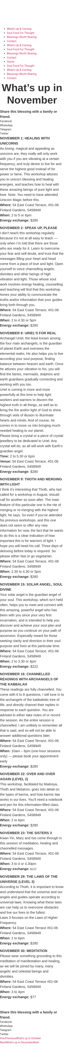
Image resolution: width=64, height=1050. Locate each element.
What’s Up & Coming (19, 28)
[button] (32, 121)
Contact (11, 41)
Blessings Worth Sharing (22, 37)
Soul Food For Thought (20, 33)
